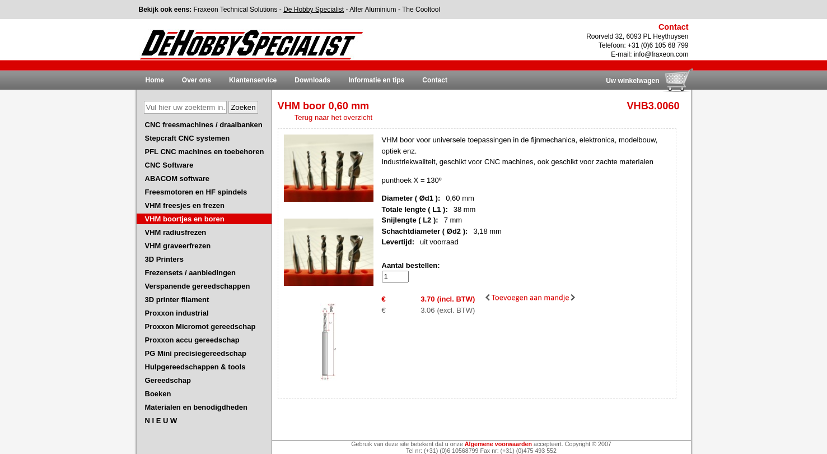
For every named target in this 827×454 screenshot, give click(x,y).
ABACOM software (177, 178)
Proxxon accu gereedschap (192, 340)
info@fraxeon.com (661, 54)
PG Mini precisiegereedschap (195, 353)
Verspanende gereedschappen (197, 286)
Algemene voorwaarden (498, 444)
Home (155, 80)
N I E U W (161, 420)
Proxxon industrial (177, 313)
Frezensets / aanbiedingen (190, 272)
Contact (434, 80)
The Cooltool (421, 9)
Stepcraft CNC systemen (187, 138)
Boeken (158, 394)
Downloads (312, 80)
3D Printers (164, 259)
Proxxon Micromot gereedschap (200, 326)
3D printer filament (177, 299)
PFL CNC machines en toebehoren (204, 151)
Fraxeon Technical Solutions (236, 9)
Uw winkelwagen (632, 81)
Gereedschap (168, 380)
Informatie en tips (376, 80)
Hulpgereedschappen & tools (195, 367)
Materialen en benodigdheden (196, 407)
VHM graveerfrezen (178, 246)
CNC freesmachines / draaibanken (204, 125)
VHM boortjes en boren (185, 219)
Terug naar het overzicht (333, 117)
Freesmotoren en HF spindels (196, 192)
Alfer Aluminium (372, 9)
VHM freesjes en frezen (185, 205)
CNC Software (169, 165)
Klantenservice (253, 80)
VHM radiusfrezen (176, 232)
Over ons (196, 80)
